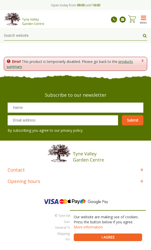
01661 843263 (114, 19)
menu (143, 22)
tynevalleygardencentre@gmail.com (123, 19)
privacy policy (72, 130)
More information (88, 227)
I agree (108, 237)
